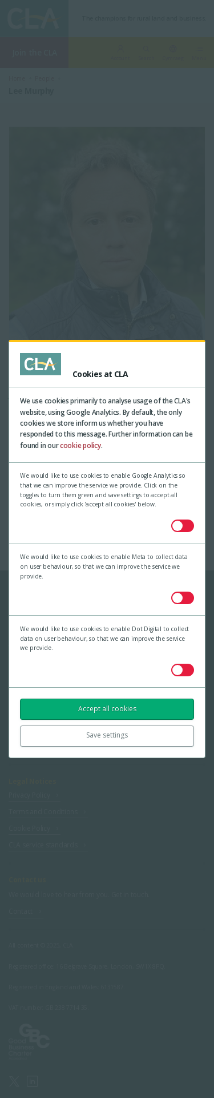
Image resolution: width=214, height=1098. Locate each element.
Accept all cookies (107, 708)
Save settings (107, 735)
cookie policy (80, 445)
